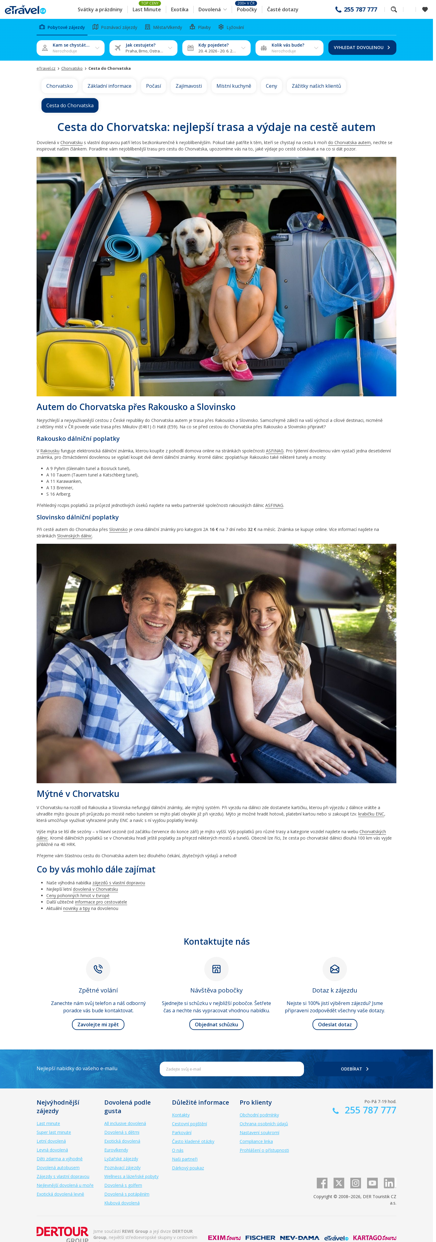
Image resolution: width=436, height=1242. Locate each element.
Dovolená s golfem (123, 1185)
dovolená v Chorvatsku (95, 889)
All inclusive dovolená (125, 1123)
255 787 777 (360, 9)
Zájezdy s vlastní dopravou (63, 1176)
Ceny (271, 86)
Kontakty (181, 1115)
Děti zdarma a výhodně (60, 1159)
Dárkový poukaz (188, 1168)
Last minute (48, 1123)
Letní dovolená (51, 1141)
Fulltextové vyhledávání (394, 9)
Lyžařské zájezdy (121, 1159)
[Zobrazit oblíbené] (425, 9)
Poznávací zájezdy (122, 1167)
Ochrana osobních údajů (264, 1124)
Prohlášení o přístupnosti (264, 1150)
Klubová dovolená (122, 1203)
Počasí (153, 86)
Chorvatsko (59, 86)
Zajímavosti (189, 86)
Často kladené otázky (193, 1141)
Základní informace (109, 86)
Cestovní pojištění (189, 1124)
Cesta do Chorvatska (70, 105)
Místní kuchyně (233, 86)
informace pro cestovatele (101, 902)
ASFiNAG (275, 451)
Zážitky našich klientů (316, 86)
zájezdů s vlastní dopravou (118, 883)
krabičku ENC (371, 814)
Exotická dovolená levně (60, 1194)
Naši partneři (185, 1159)
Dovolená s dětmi (121, 1132)
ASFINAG (274, 505)
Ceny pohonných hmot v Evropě (77, 895)
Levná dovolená (52, 1150)
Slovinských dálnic (74, 536)
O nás (178, 1150)
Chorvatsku (71, 142)
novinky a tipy (76, 908)
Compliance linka (256, 1141)
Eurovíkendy (116, 1150)
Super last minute (54, 1132)
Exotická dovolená (122, 1141)
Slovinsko (118, 529)
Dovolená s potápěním (126, 1194)
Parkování (181, 1132)
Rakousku (49, 451)
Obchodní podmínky (259, 1115)
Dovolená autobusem (58, 1167)
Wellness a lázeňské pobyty (131, 1176)
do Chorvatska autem (349, 142)
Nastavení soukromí (259, 1132)
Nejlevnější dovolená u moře (65, 1185)
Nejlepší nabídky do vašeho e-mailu (77, 1068)
